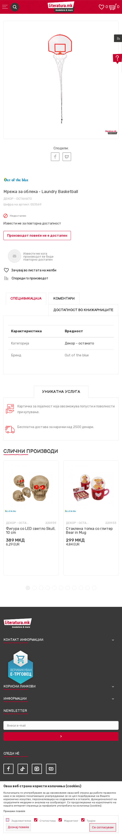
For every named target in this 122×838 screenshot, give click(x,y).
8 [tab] (74, 588)
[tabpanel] (61, 78)
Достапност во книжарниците (83, 310)
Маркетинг (71, 820)
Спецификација (26, 298)
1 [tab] (28, 588)
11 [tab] (94, 588)
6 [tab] (61, 588)
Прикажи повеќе (14, 811)
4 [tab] (48, 588)
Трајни (91, 820)
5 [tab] (54, 588)
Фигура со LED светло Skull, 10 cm (30, 530)
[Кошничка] (112, 6)
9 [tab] (81, 588)
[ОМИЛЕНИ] (101, 6)
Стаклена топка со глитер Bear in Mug (89, 530)
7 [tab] (67, 588)
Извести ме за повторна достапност (32, 223)
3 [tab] (41, 588)
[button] (61, 270)
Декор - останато (17, 198)
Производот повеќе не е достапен (37, 235)
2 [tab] (34, 588)
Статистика (48, 820)
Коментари (64, 298)
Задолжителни (21, 820)
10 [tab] (87, 588)
